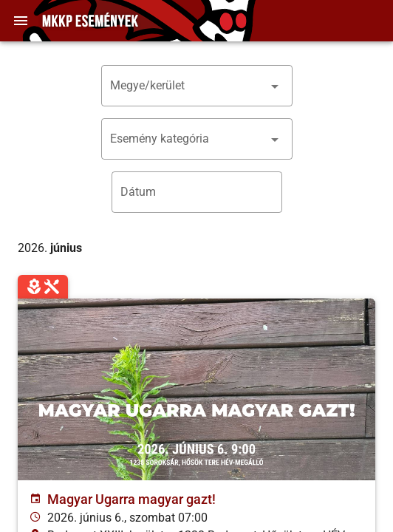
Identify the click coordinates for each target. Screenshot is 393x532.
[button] (197, 85)
